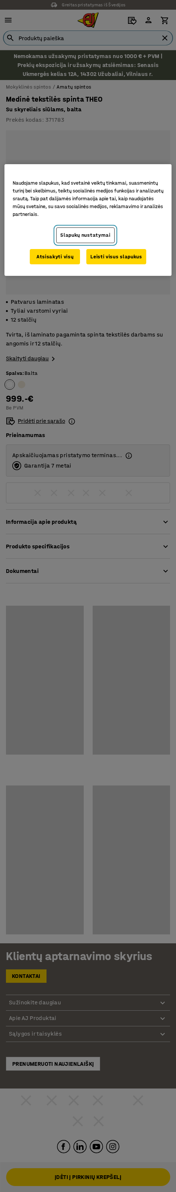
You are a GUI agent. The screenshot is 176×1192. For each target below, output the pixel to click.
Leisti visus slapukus (116, 257)
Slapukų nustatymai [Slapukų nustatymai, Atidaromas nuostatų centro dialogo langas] (85, 235)
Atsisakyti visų (55, 257)
